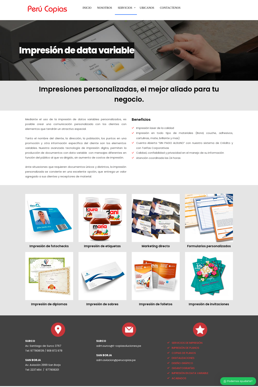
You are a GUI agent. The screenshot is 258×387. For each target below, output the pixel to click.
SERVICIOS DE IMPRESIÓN (187, 343)
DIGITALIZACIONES (183, 358)
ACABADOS (179, 378)
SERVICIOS (125, 7)
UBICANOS (147, 7)
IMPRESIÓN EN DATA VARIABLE (190, 373)
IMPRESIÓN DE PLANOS (185, 348)
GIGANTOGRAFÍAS (183, 368)
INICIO (87, 7)
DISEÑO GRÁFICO (182, 363)
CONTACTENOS (170, 7)
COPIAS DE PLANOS (184, 353)
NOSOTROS (104, 7)
